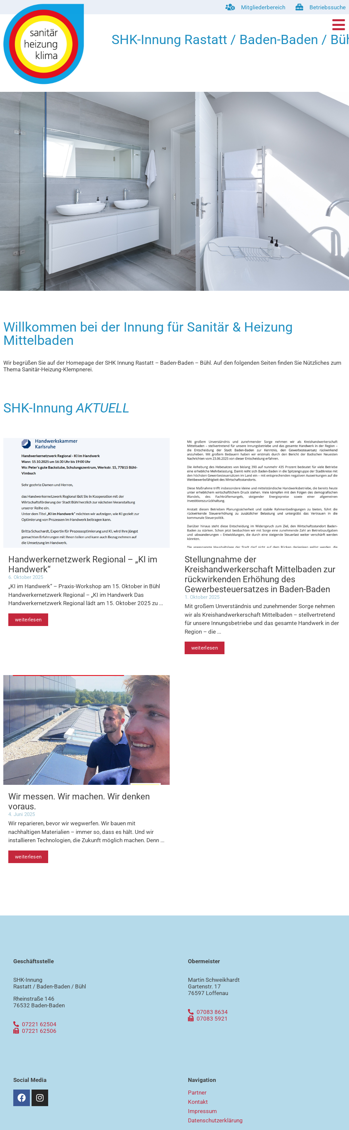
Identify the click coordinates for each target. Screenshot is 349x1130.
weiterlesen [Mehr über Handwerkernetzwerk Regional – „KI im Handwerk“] (28, 620)
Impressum (202, 1111)
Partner (197, 1092)
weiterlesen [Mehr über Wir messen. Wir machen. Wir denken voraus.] (28, 857)
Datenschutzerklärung (215, 1120)
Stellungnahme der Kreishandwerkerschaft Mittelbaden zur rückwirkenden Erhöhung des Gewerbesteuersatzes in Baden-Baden (260, 574)
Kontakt (198, 1102)
